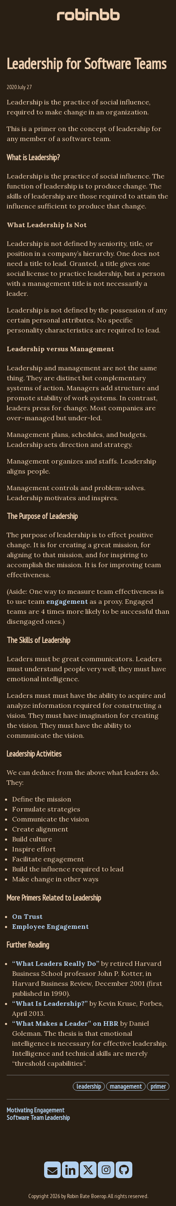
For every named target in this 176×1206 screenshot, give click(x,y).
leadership (89, 1086)
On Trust (27, 916)
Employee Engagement (50, 926)
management (126, 1086)
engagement (67, 601)
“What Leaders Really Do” (55, 963)
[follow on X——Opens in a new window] (88, 1170)
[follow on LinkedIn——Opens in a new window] (70, 1170)
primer (158, 1086)
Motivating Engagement (35, 1110)
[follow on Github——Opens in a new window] (124, 1170)
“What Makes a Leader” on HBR (65, 1023)
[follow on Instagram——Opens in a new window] (106, 1170)
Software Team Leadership (38, 1117)
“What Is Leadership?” (50, 1003)
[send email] (52, 1170)
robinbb (88, 15)
